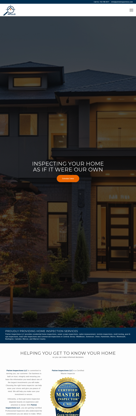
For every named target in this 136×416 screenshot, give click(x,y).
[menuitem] (130, 10)
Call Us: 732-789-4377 (101, 2)
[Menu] (130, 10)
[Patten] (10, 10)
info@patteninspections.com (122, 2)
